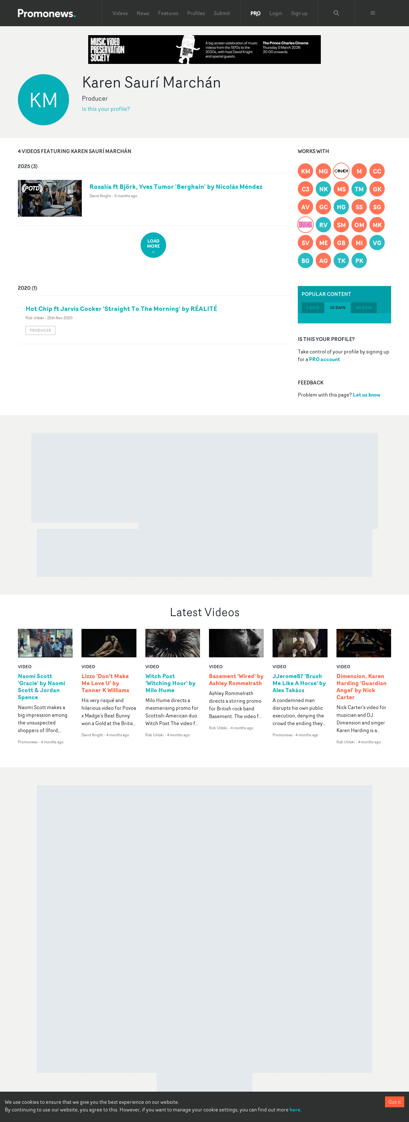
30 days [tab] (337, 307)
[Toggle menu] (373, 13)
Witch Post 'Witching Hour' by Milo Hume (170, 683)
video (25, 666)
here (294, 1109)
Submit (222, 13)
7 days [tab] (312, 307)
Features (168, 13)
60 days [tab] (364, 307)
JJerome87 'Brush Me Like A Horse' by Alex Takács (299, 683)
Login (275, 13)
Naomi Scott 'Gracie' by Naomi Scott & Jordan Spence (41, 687)
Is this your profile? (106, 109)
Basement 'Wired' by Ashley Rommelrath (236, 680)
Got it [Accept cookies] (394, 1101)
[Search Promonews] (336, 13)
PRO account (324, 359)
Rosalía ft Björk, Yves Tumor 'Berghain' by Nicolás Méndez (175, 186)
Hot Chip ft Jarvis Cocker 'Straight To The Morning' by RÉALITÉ (121, 309)
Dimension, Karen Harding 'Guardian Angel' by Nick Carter (361, 687)
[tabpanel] (344, 318)
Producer (40, 330)
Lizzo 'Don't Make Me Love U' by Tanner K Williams (105, 683)
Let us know (366, 395)
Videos (120, 13)
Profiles (196, 13)
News (143, 13)
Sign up (299, 13)
